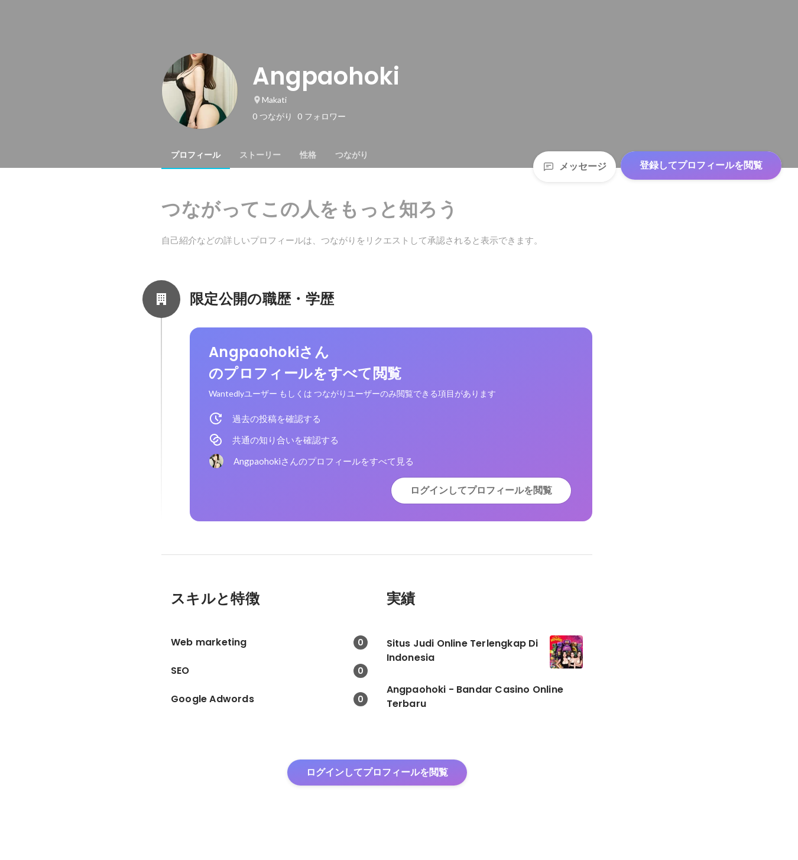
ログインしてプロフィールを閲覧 (481, 490)
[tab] (195, 155)
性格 (308, 155)
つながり (351, 155)
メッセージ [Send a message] (574, 166)
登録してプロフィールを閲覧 (701, 165)
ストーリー (260, 155)
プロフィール (195, 155)
